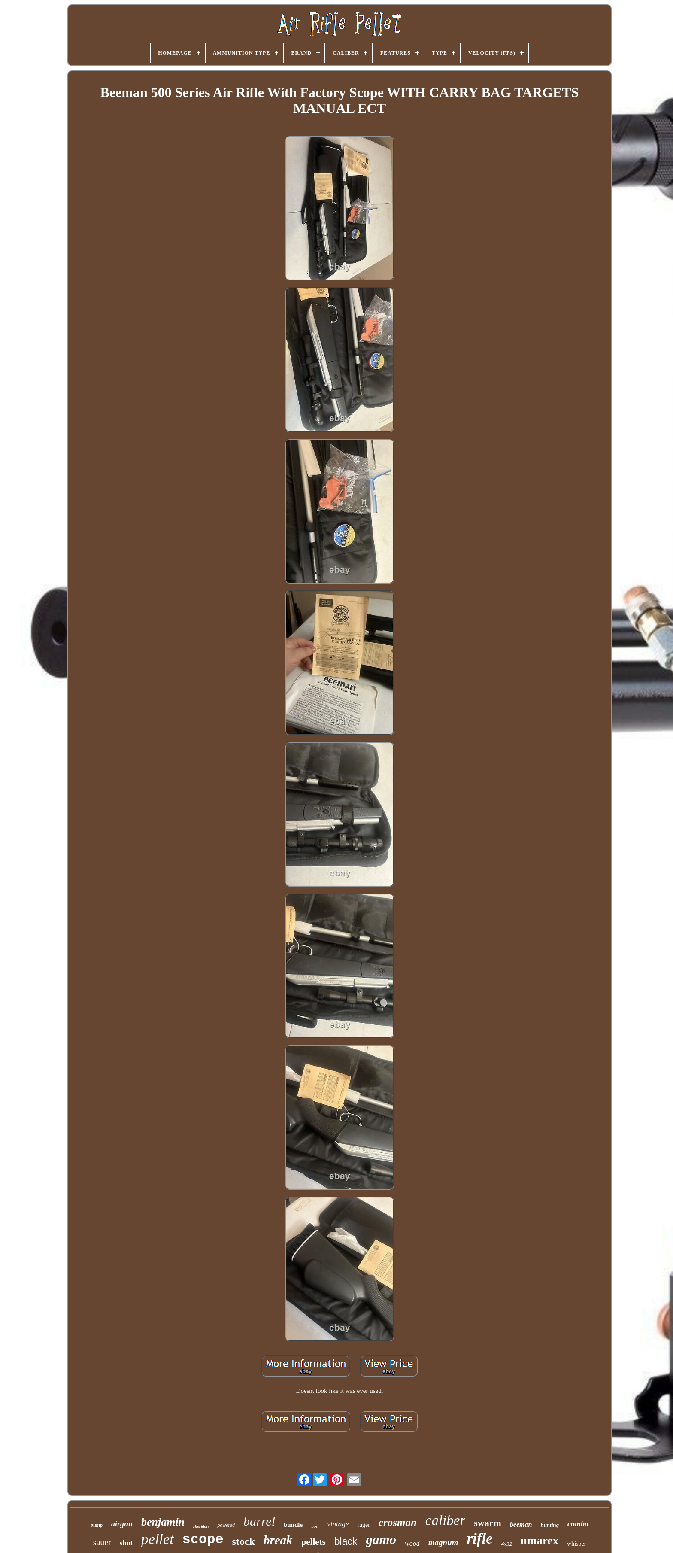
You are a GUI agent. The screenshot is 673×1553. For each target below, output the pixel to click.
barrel (259, 1521)
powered (226, 1525)
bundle (293, 1524)
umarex (539, 1540)
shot (126, 1543)
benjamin (163, 1522)
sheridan (201, 1526)
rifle (479, 1538)
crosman (398, 1522)
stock (243, 1541)
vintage (338, 1524)
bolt (314, 1526)
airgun (122, 1524)
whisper (576, 1544)
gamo (381, 1539)
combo (577, 1524)
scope (203, 1539)
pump (97, 1525)
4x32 (506, 1544)
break (278, 1540)
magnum (443, 1542)
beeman (521, 1524)
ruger (363, 1525)
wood (412, 1543)
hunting (549, 1525)
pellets (313, 1542)
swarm (487, 1522)
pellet (157, 1539)
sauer (102, 1542)
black (346, 1541)
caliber (445, 1520)
